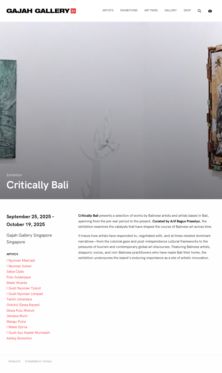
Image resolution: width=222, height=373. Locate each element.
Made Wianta (17, 283)
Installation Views (38, 361)
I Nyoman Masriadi (21, 260)
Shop (187, 10)
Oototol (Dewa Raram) (23, 305)
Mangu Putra (16, 322)
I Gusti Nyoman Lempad (25, 294)
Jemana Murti (17, 316)
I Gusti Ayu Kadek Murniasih (28, 333)
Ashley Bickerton (19, 338)
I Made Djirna (17, 327)
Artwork (14, 361)
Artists (108, 10)
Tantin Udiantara (19, 299)
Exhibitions (128, 10)
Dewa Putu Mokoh (20, 311)
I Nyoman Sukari (19, 266)
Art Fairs (151, 10)
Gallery (171, 10)
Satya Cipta (15, 272)
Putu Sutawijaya (19, 277)
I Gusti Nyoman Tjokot (24, 288)
